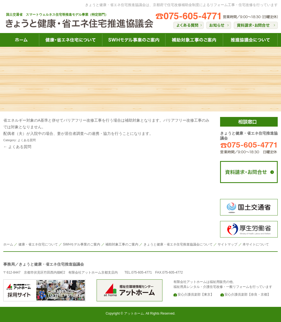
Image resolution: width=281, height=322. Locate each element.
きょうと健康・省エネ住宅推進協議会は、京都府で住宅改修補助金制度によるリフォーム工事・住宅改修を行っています (181, 5)
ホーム (8, 244)
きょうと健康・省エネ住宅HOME (21, 40)
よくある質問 (27, 140)
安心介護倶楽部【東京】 (196, 294)
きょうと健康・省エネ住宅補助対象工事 (194, 40)
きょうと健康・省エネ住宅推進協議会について (250, 40)
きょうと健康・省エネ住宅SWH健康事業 (133, 40)
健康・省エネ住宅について (38, 244)
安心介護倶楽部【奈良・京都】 (247, 294)
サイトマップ (227, 244)
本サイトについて (256, 244)
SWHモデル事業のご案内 (81, 244)
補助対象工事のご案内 (121, 244)
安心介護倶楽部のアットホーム (44, 290)
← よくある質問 (17, 146)
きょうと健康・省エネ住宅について (70, 40)
